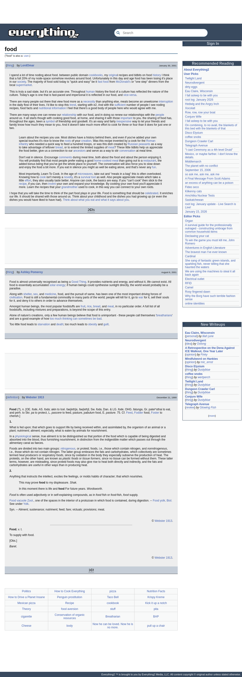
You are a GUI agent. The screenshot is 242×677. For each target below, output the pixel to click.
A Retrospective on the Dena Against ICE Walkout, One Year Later (210, 349)
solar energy (57, 285)
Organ (189, 221)
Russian (133, 144)
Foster (155, 412)
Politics (26, 591)
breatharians (164, 315)
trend (72, 105)
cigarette (26, 616)
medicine (50, 294)
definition (12, 397)
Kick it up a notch (156, 603)
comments (65, 157)
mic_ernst (207, 362)
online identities (195, 303)
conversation (127, 150)
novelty (68, 177)
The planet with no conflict (201, 165)
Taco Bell (113, 597)
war (140, 297)
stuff (112, 609)
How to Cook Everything (69, 591)
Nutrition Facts (156, 591)
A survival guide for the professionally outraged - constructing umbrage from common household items (209, 228)
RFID (188, 283)
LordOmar (27, 65)
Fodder (138, 412)
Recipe (69, 603)
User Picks (191, 74)
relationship (69, 114)
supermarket (24, 85)
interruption (166, 101)
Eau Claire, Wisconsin (199, 91)
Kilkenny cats (193, 191)
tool (93, 177)
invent (52, 183)
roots (68, 140)
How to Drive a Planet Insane (26, 597)
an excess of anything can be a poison (209, 182)
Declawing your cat (197, 236)
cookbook (113, 603)
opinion (190, 354)
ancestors (79, 150)
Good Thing (78, 281)
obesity (92, 324)
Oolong (201, 343)
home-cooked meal (106, 160)
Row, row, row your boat (200, 112)
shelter (27, 294)
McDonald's (123, 81)
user (26, 55)
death (59, 324)
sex (35, 294)
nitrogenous (67, 448)
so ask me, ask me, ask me (202, 174)
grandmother (69, 187)
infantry (23, 144)
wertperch (204, 377)
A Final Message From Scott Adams (207, 178)
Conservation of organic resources (70, 616)
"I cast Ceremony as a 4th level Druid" (209, 149)
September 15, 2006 (198, 170)
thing (10, 65)
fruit (83, 306)
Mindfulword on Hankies (201, 358)
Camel (189, 287)
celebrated (151, 193)
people (160, 114)
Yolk (26, 504)
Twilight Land (193, 78)
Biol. (169, 500)
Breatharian (112, 616)
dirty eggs (191, 87)
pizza (112, 591)
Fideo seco (192, 187)
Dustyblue (204, 369)
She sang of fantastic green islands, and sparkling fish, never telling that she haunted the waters (210, 264)
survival (86, 177)
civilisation (15, 297)
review (190, 407)
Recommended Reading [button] (213, 63)
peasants (144, 144)
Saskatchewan (194, 199)
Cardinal (190, 256)
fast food (103, 81)
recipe (23, 183)
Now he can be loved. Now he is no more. (113, 625)
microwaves (85, 174)
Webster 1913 (35, 397)
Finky (204, 354)
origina (113, 75)
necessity (89, 101)
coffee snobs (193, 137)
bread (59, 147)
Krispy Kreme (155, 597)
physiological (23, 436)
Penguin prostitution (69, 597)
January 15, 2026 (196, 211)
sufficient (120, 105)
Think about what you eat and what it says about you (96, 199)
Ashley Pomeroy (32, 272)
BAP (156, 616)
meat (111, 147)
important (126, 118)
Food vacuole (17, 500)
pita (156, 609)
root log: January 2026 (199, 99)
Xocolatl (190, 108)
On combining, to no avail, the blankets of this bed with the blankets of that (211, 127)
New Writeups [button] (213, 324)
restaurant (149, 160)
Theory (26, 609)
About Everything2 (196, 69)
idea (188, 343)
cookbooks (96, 75)
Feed (129, 412)
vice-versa (129, 95)
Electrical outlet (194, 279)
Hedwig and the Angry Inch (202, 104)
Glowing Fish (208, 407)
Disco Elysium (194, 132)
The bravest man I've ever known (206, 252)
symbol (50, 121)
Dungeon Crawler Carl (199, 141)
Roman (151, 140)
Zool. (30, 500)
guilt (106, 324)
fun (154, 167)
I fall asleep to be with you (201, 95)
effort (28, 180)
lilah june (207, 336)
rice (89, 306)
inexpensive (124, 121)
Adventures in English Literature (205, 247)
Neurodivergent (194, 82)
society (21, 81)
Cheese (26, 625)
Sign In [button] (213, 44)
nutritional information (52, 108)
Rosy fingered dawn (197, 291)
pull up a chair (156, 625)
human (90, 91)
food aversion (69, 609)
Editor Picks (192, 216)
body (70, 625)
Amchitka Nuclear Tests (200, 195)
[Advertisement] (121, 11)
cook (43, 177)
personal (191, 336)
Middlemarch (193, 161)
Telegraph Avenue (196, 145)
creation (86, 140)
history (157, 75)
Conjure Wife (193, 116)
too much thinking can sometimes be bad (75, 318)
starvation (44, 324)
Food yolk (159, 500)
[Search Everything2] (161, 33)
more (212, 415)
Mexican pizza (26, 603)
